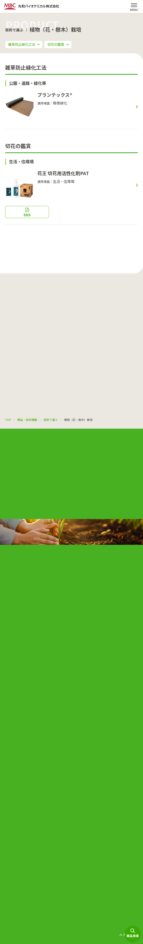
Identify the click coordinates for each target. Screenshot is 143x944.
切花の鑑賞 (55, 44)
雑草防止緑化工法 (21, 44)
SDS (27, 214)
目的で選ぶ (51, 420)
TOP (8, 420)
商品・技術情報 (27, 420)
